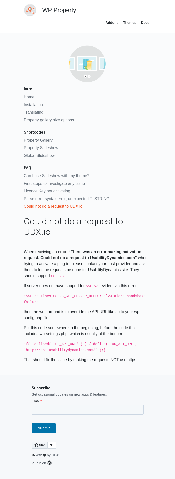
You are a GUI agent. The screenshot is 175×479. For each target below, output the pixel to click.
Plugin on (42, 463)
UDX (55, 455)
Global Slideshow (39, 156)
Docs (145, 23)
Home (29, 97)
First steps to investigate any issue (54, 184)
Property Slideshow (41, 148)
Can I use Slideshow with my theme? (56, 176)
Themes (129, 23)
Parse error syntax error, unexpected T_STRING (67, 199)
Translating (34, 112)
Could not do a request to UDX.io (53, 206)
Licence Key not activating (47, 191)
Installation (33, 105)
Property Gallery (38, 140)
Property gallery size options (49, 120)
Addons (111, 23)
